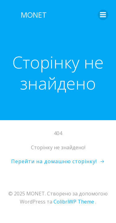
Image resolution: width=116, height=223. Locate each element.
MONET (34, 15)
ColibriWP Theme (74, 201)
